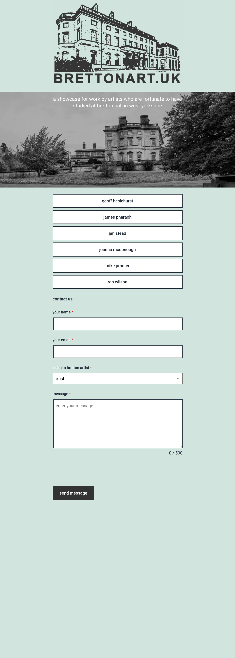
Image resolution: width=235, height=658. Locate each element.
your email (63, 340)
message (62, 393)
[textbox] (113, 378)
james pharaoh (117, 217)
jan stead (117, 233)
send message (73, 493)
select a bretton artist (72, 367)
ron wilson (117, 281)
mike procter (117, 265)
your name (63, 312)
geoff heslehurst (117, 200)
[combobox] (118, 378)
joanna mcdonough (117, 249)
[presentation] (85, 471)
